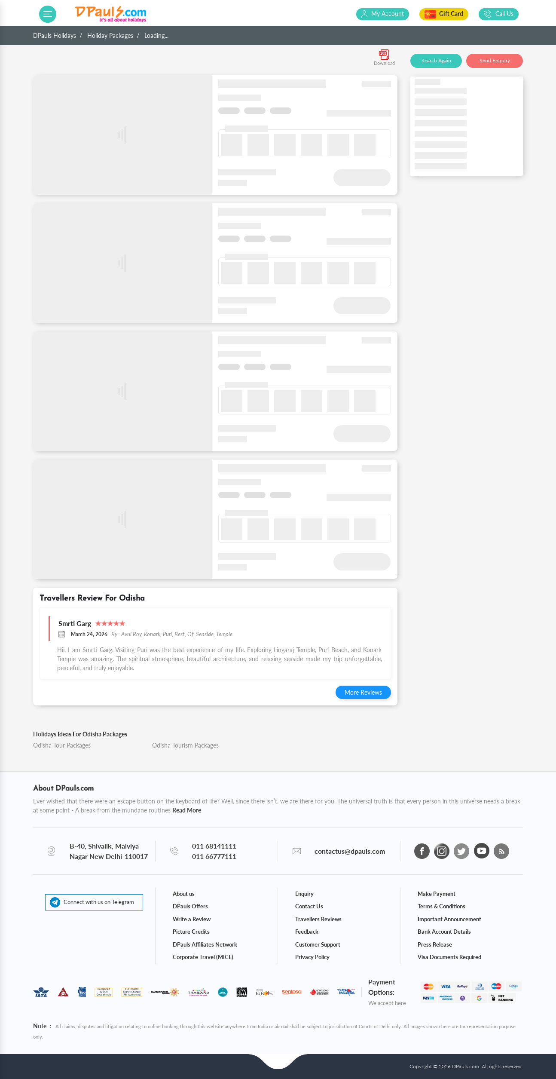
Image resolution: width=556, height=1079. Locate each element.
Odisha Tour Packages (62, 745)
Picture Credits (191, 931)
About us (184, 893)
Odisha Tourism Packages (185, 745)
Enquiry (304, 893)
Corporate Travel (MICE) (203, 956)
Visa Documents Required (449, 956)
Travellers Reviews (318, 919)
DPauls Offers (190, 906)
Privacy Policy (312, 956)
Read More (186, 810)
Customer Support (317, 944)
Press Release (435, 944)
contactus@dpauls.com (350, 851)
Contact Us (309, 906)
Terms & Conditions (441, 906)
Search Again (436, 60)
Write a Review (192, 919)
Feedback (306, 931)
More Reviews (363, 692)
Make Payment (436, 893)
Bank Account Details (444, 931)
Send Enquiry (495, 60)
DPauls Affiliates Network (205, 944)
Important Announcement (449, 919)
